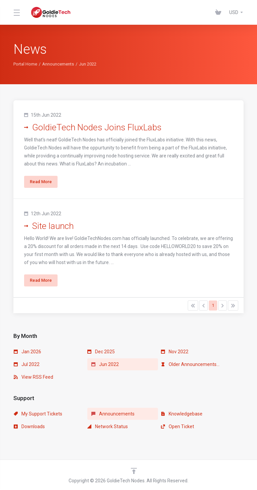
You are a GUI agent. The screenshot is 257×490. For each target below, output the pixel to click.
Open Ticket (177, 426)
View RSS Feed (33, 377)
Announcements (58, 64)
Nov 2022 (174, 351)
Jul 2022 (26, 364)
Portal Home (25, 64)
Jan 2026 (27, 351)
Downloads (29, 426)
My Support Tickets (38, 413)
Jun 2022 (105, 364)
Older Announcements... (190, 364)
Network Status (107, 426)
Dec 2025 (101, 351)
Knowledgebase (181, 413)
